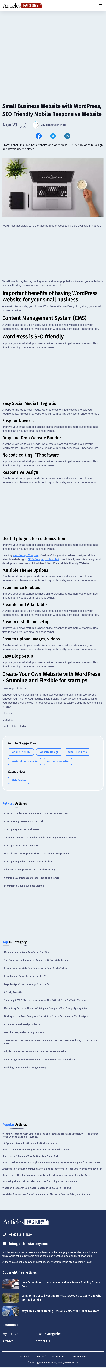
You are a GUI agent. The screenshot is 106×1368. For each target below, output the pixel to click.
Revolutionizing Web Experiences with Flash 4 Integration (35, 968)
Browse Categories (48, 1334)
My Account (11, 1334)
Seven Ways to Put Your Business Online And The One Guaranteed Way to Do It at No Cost (50, 1042)
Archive (7, 1341)
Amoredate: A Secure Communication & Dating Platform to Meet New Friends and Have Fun (52, 1168)
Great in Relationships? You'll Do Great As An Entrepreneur (36, 853)
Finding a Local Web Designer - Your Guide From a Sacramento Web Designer (46, 1016)
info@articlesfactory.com (25, 1244)
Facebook (24, 1356)
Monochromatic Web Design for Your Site (27, 952)
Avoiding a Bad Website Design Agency (25, 1067)
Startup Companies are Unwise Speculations (28, 861)
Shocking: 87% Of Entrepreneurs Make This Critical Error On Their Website (45, 1000)
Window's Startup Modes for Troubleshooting (29, 869)
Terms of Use (59, 1356)
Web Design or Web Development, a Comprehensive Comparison (39, 1059)
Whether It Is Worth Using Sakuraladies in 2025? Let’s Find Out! (37, 1188)
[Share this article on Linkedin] (67, 136)
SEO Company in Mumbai (43, 559)
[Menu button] (100, 5)
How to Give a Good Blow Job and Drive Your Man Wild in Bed (36, 1149)
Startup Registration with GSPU (21, 829)
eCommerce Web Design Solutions (23, 1024)
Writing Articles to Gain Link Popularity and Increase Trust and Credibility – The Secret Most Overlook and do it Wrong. (50, 1135)
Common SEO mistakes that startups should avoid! (32, 877)
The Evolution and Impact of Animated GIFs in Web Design (36, 960)
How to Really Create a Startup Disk (23, 821)
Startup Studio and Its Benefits (21, 845)
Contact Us (42, 1341)
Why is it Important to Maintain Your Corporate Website (35, 1051)
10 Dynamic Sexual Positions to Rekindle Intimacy (29, 1143)
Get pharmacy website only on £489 (24, 1032)
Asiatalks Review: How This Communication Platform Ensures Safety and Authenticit (48, 1194)
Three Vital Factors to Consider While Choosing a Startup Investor (40, 837)
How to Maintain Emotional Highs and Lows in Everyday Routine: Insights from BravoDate (51, 1162)
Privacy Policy (79, 1356)
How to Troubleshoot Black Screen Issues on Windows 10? (36, 813)
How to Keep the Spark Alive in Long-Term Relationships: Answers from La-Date (46, 1175)
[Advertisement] (53, 37)
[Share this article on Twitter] (53, 136)
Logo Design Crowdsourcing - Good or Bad (27, 984)
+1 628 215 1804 (17, 1234)
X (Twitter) (40, 1356)
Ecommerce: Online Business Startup (24, 885)
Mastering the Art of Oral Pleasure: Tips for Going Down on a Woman (40, 1181)
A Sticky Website (13, 992)
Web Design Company (26, 555)
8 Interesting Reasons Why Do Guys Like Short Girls (30, 1156)
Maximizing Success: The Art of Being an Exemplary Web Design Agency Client (46, 1008)
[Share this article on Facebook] (39, 136)
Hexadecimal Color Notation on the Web (26, 976)
